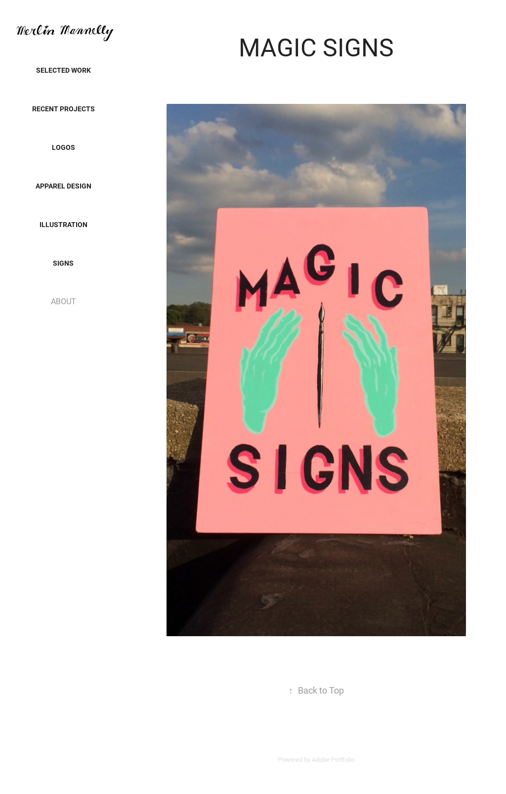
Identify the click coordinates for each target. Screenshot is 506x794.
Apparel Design (63, 185)
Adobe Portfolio (333, 759)
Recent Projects (63, 108)
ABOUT (63, 301)
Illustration (63, 224)
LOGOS (63, 147)
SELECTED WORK (63, 70)
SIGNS (63, 263)
